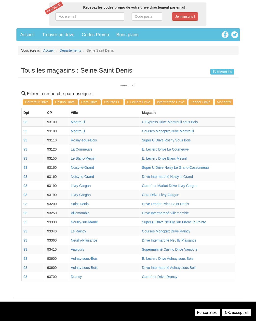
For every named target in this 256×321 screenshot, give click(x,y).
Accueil (27, 34)
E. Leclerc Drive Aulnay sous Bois (167, 258)
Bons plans (127, 34)
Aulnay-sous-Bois (84, 258)
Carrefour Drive (37, 102)
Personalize (207, 312)
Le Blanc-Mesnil (83, 158)
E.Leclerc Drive (139, 102)
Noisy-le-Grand (82, 167)
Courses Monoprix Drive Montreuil (168, 131)
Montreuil (78, 122)
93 (25, 122)
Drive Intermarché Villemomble (165, 213)
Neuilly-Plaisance (84, 240)
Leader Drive (201, 102)
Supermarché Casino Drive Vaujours (169, 249)
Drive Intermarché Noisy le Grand (167, 177)
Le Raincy (78, 231)
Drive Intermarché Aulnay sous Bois (169, 268)
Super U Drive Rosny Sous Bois (166, 140)
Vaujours (77, 249)
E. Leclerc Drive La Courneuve (165, 149)
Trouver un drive (58, 34)
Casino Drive (65, 102)
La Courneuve (82, 149)
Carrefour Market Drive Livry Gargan (169, 186)
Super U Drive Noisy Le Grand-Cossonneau (175, 167)
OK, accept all (237, 312)
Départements (70, 50)
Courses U (112, 102)
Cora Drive (90, 102)
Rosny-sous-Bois (84, 140)
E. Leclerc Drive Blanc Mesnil (164, 158)
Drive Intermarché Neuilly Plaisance (169, 240)
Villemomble (80, 213)
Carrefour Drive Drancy (159, 277)
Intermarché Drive (171, 102)
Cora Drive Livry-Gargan (160, 195)
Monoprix (224, 102)
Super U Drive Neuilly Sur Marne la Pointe (174, 222)
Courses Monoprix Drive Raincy (166, 231)
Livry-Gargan (81, 186)
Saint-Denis (80, 204)
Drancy (76, 277)
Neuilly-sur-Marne (84, 222)
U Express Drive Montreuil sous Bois (170, 122)
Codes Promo (95, 34)
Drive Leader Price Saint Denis (165, 204)
